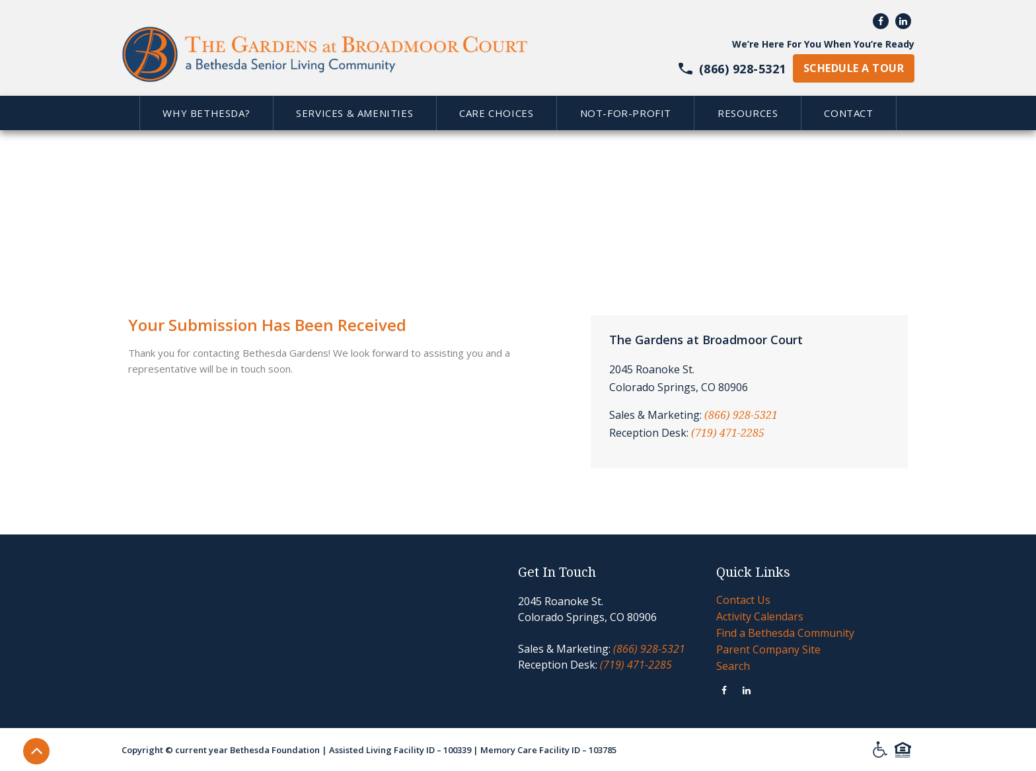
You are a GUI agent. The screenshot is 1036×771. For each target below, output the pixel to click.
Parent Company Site (768, 649)
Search (733, 666)
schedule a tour (853, 68)
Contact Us (743, 600)
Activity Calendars (759, 616)
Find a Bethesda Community (785, 633)
